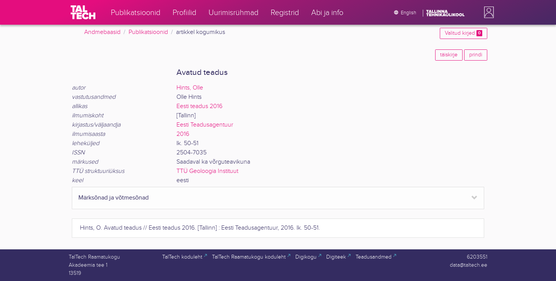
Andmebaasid (102, 32)
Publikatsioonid (148, 32)
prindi (475, 55)
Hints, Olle (189, 87)
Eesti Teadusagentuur (204, 125)
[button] (487, 12)
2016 (182, 134)
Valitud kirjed (463, 33)
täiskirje (449, 55)
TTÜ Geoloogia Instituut (207, 171)
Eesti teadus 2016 (199, 106)
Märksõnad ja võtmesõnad (113, 197)
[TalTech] (83, 12)
